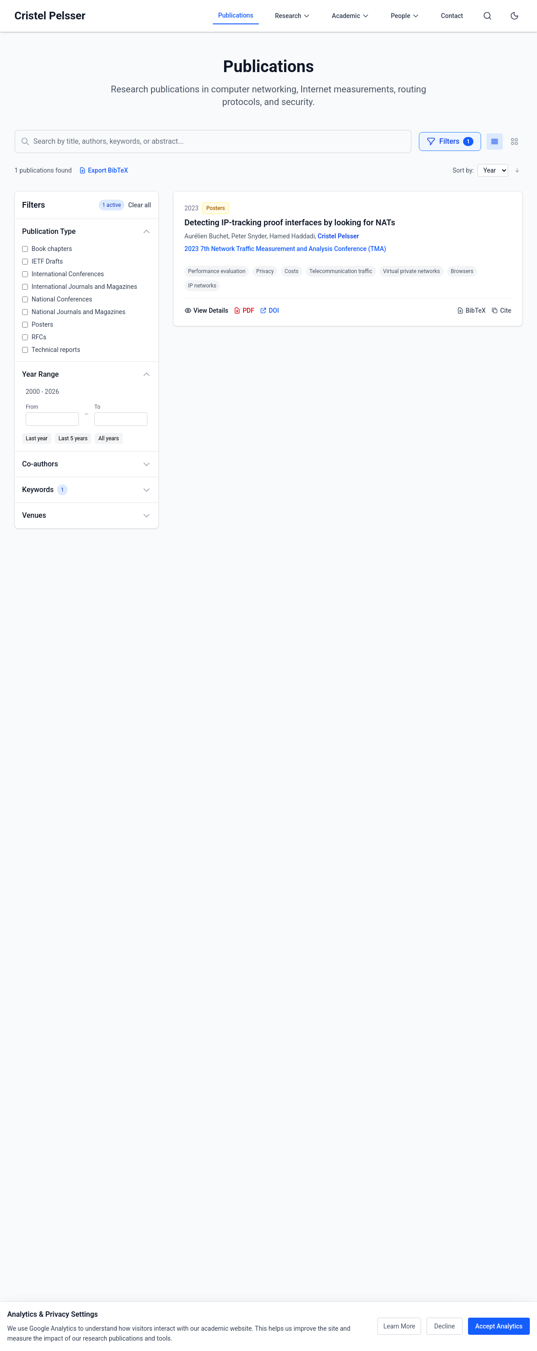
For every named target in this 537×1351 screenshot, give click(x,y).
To (97, 407)
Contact (452, 15)
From (32, 407)
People (405, 15)
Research (292, 15)
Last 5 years (73, 438)
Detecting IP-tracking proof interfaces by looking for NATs (289, 222)
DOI (269, 310)
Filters (450, 141)
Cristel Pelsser (50, 15)
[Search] (487, 16)
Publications (235, 15)
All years (108, 438)
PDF (244, 310)
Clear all (139, 205)
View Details (206, 310)
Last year (37, 438)
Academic (350, 15)
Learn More (399, 1326)
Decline (444, 1326)
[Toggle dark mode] (514, 16)
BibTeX (471, 310)
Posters (215, 208)
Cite (501, 310)
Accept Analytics (499, 1326)
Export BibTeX (103, 170)
